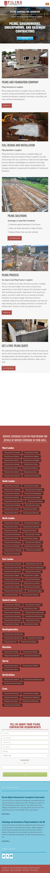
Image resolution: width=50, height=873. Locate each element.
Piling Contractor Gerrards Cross (13, 638)
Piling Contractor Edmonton (33, 542)
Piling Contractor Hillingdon (31, 460)
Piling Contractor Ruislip (31, 453)
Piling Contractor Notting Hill (12, 620)
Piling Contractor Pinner (11, 531)
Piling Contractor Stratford (33, 572)
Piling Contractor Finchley (32, 534)
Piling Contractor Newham (32, 579)
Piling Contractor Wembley (31, 456)
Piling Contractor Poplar (11, 595)
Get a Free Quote (8, 368)
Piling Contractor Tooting (32, 505)
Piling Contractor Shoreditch (32, 587)
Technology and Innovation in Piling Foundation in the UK (23, 821)
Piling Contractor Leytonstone (12, 564)
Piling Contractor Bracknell (32, 656)
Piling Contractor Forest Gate (12, 568)
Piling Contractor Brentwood (30, 701)
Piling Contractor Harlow (11, 697)
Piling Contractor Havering (11, 583)
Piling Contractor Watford (11, 679)
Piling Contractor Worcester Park (13, 501)
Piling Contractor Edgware (31, 523)
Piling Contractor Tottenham (32, 546)
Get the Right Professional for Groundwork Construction (23, 797)
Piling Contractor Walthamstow (35, 568)
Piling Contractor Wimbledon (12, 505)
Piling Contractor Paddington (12, 605)
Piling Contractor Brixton (11, 513)
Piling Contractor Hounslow (12, 494)
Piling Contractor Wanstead (30, 595)
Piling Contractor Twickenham (33, 490)
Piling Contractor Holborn (31, 624)
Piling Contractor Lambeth (11, 587)
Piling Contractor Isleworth (12, 476)
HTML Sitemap (34, 870)
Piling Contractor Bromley (11, 497)
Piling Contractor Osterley (11, 456)
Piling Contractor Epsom (11, 666)
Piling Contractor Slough (11, 652)
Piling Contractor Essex (11, 701)
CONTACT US (6, 105)
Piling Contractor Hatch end (31, 527)
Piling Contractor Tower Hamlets (13, 591)
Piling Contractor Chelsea (11, 609)
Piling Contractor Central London (34, 612)
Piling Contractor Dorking (11, 693)
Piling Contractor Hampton (11, 486)
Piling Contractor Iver (10, 642)
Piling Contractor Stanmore (12, 523)
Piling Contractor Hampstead (12, 542)
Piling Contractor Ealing (30, 464)
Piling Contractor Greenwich (12, 579)
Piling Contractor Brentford (30, 468)
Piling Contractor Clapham (11, 575)
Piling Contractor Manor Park (12, 572)
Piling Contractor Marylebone (12, 612)
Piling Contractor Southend (31, 693)
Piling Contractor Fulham (30, 609)
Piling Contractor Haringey (30, 538)
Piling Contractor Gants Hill (34, 564)
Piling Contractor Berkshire (12, 656)
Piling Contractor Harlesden (12, 554)
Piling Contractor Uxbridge (11, 464)
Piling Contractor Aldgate (35, 591)
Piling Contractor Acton (30, 472)
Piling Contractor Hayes (11, 468)
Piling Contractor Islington (11, 624)
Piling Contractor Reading (30, 652)
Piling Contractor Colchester (12, 705)
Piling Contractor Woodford (12, 546)
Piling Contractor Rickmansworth (33, 679)
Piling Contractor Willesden (33, 550)
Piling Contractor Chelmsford (31, 697)
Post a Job (25, 38)
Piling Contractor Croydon (11, 509)
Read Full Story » (6, 814)
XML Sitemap (26, 870)
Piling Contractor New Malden (32, 497)
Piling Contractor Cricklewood (12, 550)
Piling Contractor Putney (33, 620)
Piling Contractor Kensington (12, 616)
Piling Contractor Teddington (12, 490)
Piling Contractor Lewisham (32, 583)
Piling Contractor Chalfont (34, 638)
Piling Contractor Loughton (31, 575)
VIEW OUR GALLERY (14, 238)
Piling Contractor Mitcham (35, 501)
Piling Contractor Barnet (29, 531)
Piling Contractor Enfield (11, 538)
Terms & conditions (15, 870)
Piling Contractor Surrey (11, 670)
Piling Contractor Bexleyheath (33, 494)
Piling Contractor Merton (30, 509)
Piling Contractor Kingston (31, 486)
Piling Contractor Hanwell (11, 472)
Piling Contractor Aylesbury (28, 642)
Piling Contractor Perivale (11, 460)
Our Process (5, 870)
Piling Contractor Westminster (34, 616)
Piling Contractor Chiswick (32, 605)
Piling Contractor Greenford (12, 453)
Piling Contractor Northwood (12, 534)
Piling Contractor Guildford (30, 666)
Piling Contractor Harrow (11, 527)
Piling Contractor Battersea (31, 513)
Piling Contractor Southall (31, 476)
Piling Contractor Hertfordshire (13, 683)
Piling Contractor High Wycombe (13, 634)
